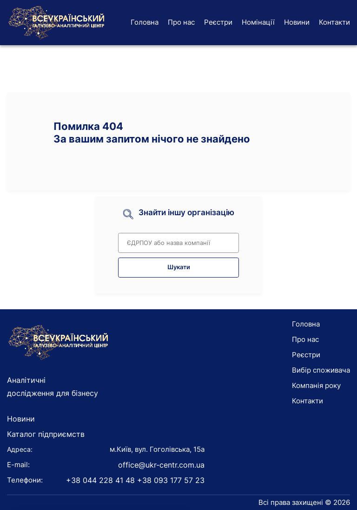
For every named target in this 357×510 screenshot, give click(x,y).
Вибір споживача (321, 370)
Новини (297, 22)
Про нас (181, 22)
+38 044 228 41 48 (100, 480)
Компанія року (316, 385)
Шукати (178, 267)
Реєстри (218, 22)
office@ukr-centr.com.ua (161, 464)
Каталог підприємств (46, 434)
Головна (145, 22)
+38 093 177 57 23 (171, 480)
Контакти (334, 22)
